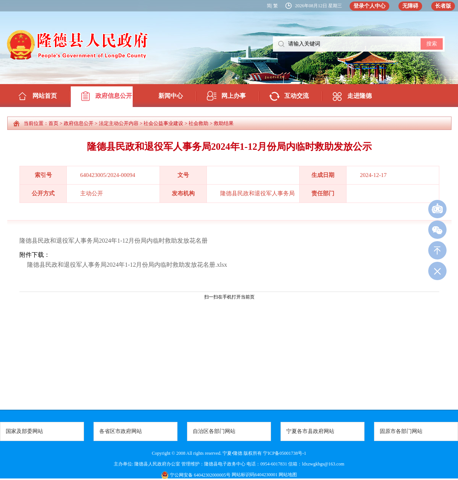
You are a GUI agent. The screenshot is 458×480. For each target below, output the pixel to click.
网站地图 (287, 474)
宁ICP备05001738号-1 (284, 453)
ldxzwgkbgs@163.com (323, 464)
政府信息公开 (113, 95)
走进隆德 (359, 95)
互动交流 (296, 95)
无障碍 (410, 6)
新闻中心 (170, 95)
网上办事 (233, 95)
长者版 (443, 6)
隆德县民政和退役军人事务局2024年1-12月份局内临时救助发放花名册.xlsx (127, 264)
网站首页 (44, 95)
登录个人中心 (369, 6)
